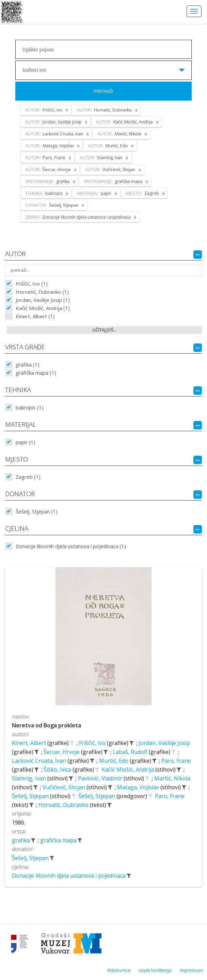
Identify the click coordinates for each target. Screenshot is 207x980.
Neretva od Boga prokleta (46, 725)
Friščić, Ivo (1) (32, 283)
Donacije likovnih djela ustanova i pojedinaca (69, 875)
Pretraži (103, 91)
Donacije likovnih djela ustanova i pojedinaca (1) (71, 546)
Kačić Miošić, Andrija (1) (43, 308)
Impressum (191, 970)
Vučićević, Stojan (64, 787)
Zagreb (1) (28, 476)
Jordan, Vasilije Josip (164, 743)
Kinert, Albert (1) (35, 316)
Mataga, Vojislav (138, 787)
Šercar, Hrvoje (62, 752)
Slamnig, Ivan (29, 778)
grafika (21, 840)
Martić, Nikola (172, 778)
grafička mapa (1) (36, 372)
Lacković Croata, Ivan (39, 760)
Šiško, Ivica (58, 769)
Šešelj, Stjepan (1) (37, 511)
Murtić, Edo (114, 760)
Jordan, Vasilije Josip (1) (43, 300)
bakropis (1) (30, 407)
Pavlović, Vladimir (101, 778)
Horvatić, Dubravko (64, 805)
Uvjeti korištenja (155, 970)
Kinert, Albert (29, 743)
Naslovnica (119, 970)
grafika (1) (27, 364)
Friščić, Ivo (93, 743)
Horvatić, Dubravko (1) (42, 291)
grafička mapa (59, 840)
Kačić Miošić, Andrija (128, 769)
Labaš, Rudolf (131, 752)
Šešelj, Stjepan (31, 796)
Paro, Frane (176, 760)
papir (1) (25, 442)
